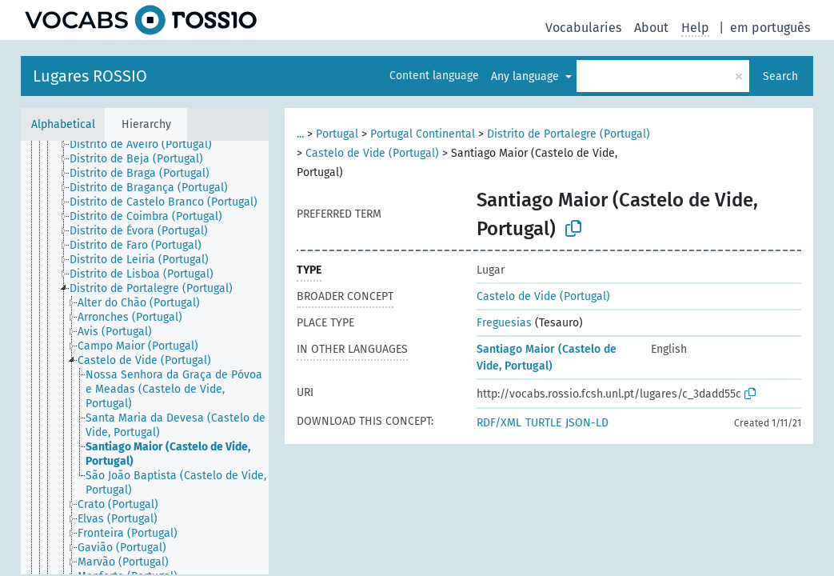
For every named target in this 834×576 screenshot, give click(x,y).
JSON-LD (587, 423)
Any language (526, 76)
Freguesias (504, 323)
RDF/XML (499, 423)
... (300, 134)
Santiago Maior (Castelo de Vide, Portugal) (547, 357)
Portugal (337, 134)
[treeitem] (147, 145)
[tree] (145, 357)
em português (770, 27)
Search (780, 76)
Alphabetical (63, 124)
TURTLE (543, 423)
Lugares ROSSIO (90, 76)
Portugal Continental (422, 134)
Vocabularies (583, 27)
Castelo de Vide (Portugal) (372, 153)
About (651, 27)
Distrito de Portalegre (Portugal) (568, 134)
